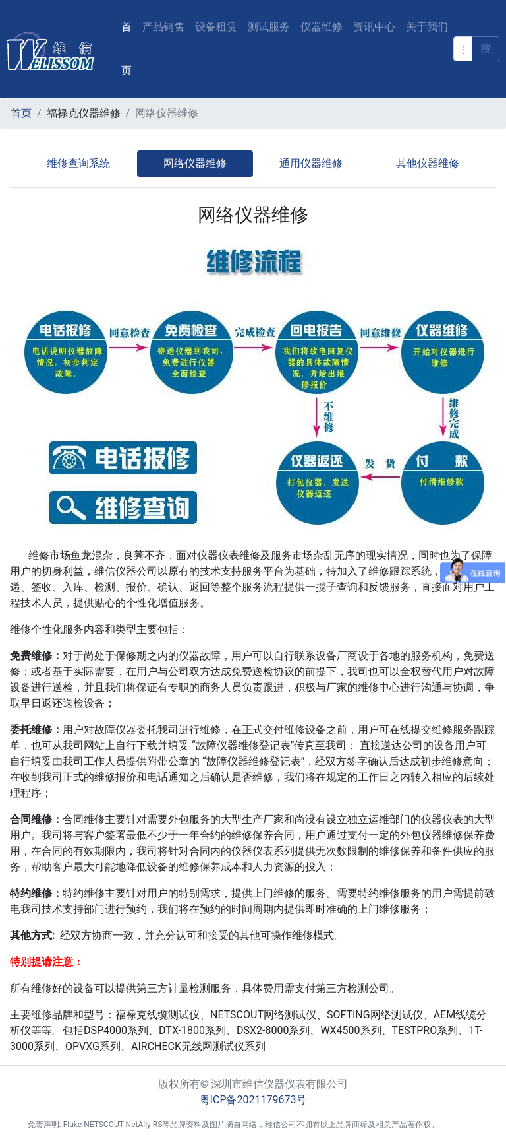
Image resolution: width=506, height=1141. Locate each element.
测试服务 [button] (269, 26)
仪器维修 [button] (321, 26)
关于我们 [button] (427, 26)
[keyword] (462, 48)
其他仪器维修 (427, 163)
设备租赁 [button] (216, 26)
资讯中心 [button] (374, 26)
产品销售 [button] (163, 26)
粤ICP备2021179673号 (253, 1099)
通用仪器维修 (311, 163)
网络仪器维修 (195, 163)
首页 (129, 48)
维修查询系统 (78, 163)
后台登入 (462, 1124)
